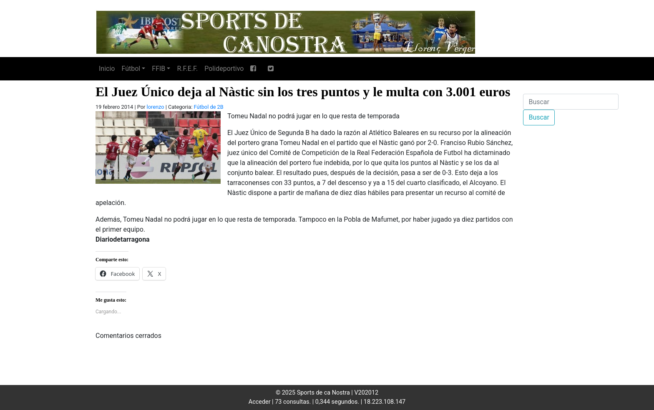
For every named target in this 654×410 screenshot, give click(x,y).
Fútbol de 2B (209, 107)
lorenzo (155, 107)
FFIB (158, 68)
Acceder (260, 401)
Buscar (538, 117)
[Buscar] (571, 102)
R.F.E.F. (187, 68)
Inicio (107, 68)
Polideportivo (224, 68)
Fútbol (130, 68)
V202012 (366, 392)
